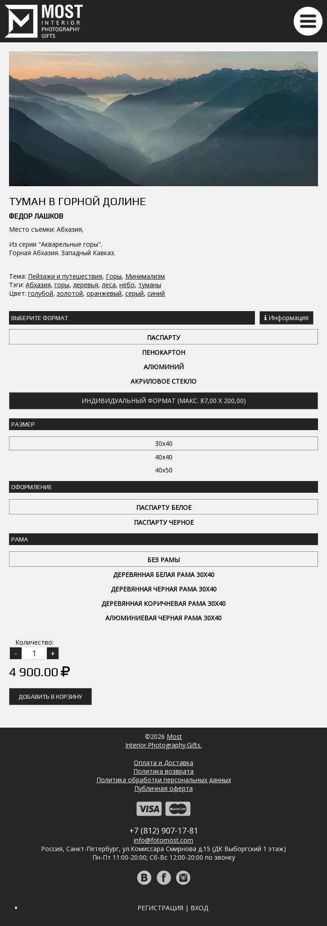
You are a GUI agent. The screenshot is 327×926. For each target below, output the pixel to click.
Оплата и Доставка (163, 762)
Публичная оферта (163, 788)
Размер (23, 424)
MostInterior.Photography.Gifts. (163, 740)
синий (156, 293)
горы (61, 284)
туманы (149, 284)
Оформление (31, 487)
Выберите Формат (39, 317)
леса (109, 284)
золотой (70, 293)
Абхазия (38, 284)
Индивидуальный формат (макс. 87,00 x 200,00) (164, 400)
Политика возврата (163, 771)
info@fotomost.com (163, 840)
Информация (286, 317)
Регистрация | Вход (172, 907)
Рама (19, 539)
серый (134, 293)
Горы (114, 276)
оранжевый (104, 293)
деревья (85, 284)
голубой (40, 293)
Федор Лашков (36, 216)
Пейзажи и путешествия (65, 276)
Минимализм (145, 276)
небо (127, 284)
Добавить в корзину (50, 696)
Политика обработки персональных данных (163, 779)
